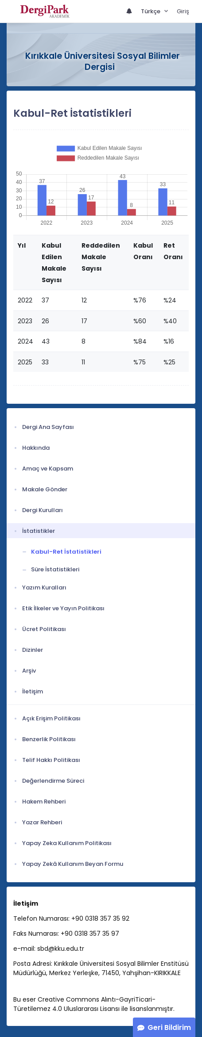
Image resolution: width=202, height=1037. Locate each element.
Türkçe (151, 11)
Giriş (183, 11)
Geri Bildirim (169, 1027)
